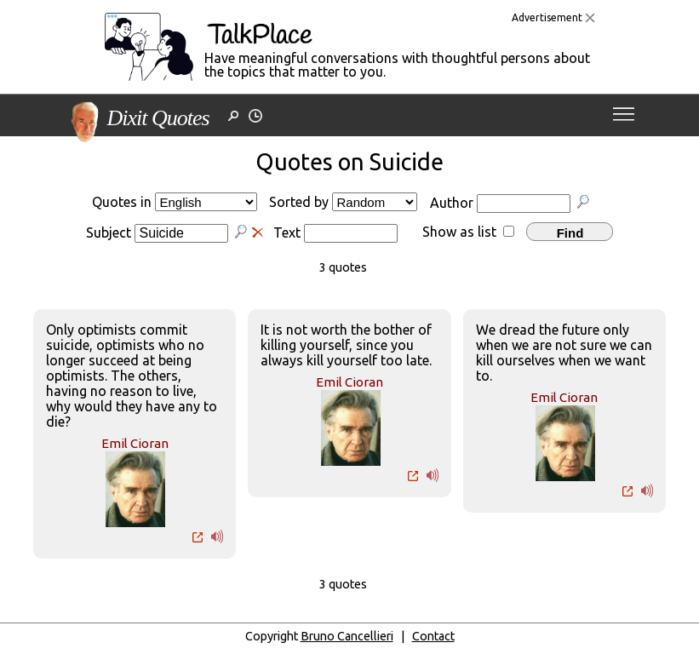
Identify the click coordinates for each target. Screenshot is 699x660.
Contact (433, 636)
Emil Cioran (135, 443)
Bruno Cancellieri (347, 636)
